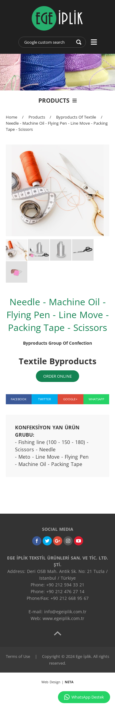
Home (11, 117)
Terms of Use (18, 656)
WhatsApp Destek (84, 697)
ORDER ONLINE (57, 376)
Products (37, 117)
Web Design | (57, 682)
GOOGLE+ (70, 399)
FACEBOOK (18, 399)
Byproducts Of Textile (76, 117)
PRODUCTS (57, 101)
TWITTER (44, 399)
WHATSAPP (96, 399)
